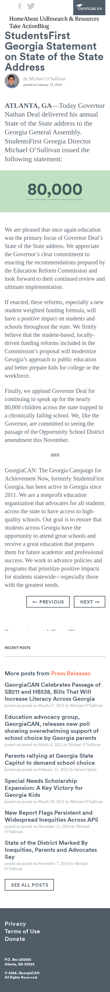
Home (16, 18)
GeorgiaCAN (89, 7)
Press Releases (70, 673)
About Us (35, 18)
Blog (43, 26)
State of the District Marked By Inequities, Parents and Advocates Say (51, 849)
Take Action (23, 26)
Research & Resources (72, 18)
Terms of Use (22, 931)
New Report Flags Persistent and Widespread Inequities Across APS (51, 815)
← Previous (48, 602)
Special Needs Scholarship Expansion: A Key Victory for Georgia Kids (44, 787)
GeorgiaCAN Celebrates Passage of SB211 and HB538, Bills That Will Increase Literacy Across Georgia (53, 691)
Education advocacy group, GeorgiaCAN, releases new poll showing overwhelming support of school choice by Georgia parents (52, 727)
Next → (90, 602)
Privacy (15, 923)
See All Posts (29, 885)
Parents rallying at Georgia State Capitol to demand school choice (50, 758)
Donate (15, 938)
